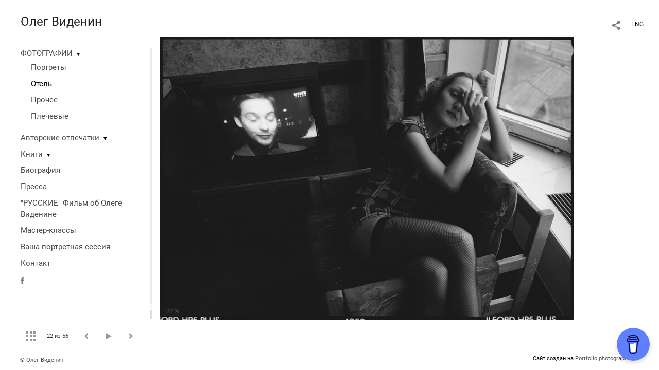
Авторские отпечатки (60, 137)
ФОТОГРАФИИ (47, 53)
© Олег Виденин (41, 360)
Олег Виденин (61, 21)
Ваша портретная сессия (65, 246)
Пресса (34, 186)
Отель (41, 83)
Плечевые (49, 116)
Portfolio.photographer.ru (607, 358)
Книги (32, 154)
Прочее (44, 99)
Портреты (48, 67)
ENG (637, 24)
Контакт (35, 263)
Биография (40, 170)
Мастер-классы (48, 230)
